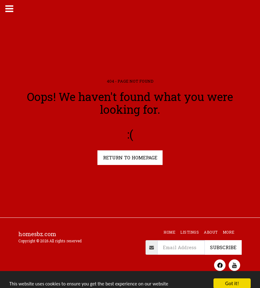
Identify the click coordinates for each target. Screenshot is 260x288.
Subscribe (223, 247)
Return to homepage (130, 157)
